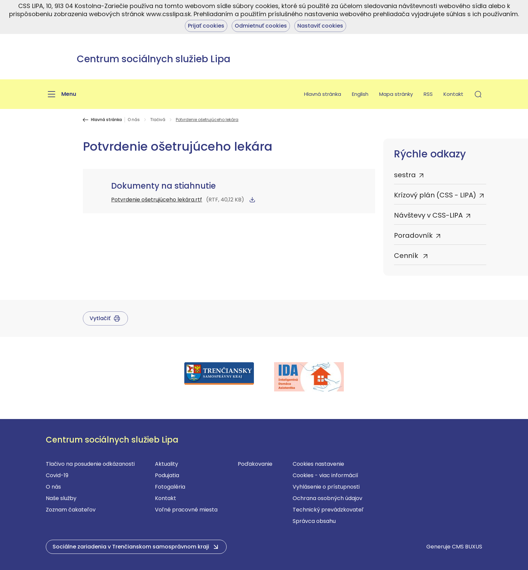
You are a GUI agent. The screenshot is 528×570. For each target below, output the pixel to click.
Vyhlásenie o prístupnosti (326, 487)
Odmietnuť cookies (261, 26)
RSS (428, 94)
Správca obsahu (314, 521)
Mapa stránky (396, 94)
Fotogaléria (170, 487)
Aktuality (166, 464)
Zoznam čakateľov (71, 510)
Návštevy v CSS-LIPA (428, 215)
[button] (478, 94)
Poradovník (413, 235)
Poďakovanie (255, 464)
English (360, 94)
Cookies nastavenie (318, 464)
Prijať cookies (206, 26)
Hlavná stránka (322, 94)
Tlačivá (157, 119)
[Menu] (61, 94)
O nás (134, 119)
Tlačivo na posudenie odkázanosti (90, 464)
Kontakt (453, 94)
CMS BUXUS (467, 546)
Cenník (407, 255)
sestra (405, 175)
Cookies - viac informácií (325, 475)
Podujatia (167, 475)
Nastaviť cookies (320, 26)
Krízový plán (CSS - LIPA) (435, 195)
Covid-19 (57, 475)
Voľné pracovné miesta (186, 510)
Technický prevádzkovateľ (328, 510)
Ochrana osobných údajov (327, 498)
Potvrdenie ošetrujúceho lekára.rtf (156, 199)
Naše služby (61, 498)
